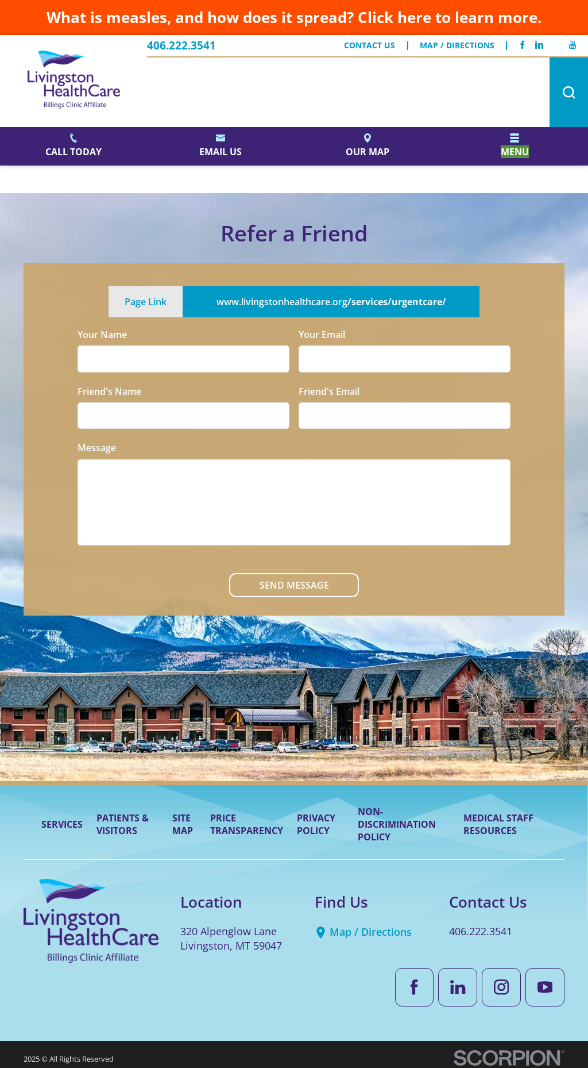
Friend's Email (329, 391)
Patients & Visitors (122, 824)
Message (97, 447)
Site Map (182, 824)
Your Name (102, 334)
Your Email (322, 334)
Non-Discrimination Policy (397, 824)
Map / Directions (457, 45)
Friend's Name (109, 391)
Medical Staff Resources (498, 824)
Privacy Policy (316, 824)
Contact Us (369, 45)
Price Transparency (246, 824)
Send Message (294, 585)
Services (62, 824)
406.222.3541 (181, 45)
